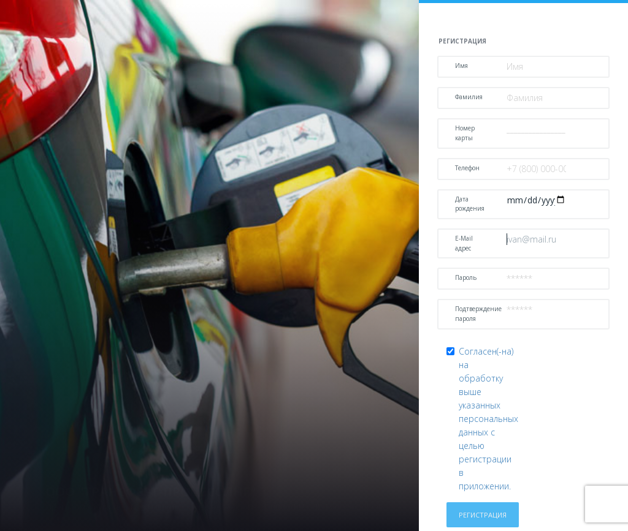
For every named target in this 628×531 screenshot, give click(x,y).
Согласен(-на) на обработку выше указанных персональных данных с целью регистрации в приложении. (488, 418)
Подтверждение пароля (476, 313)
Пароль (466, 277)
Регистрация (483, 514)
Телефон (467, 168)
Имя (461, 65)
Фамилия (469, 96)
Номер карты (465, 133)
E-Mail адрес (464, 243)
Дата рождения (469, 204)
